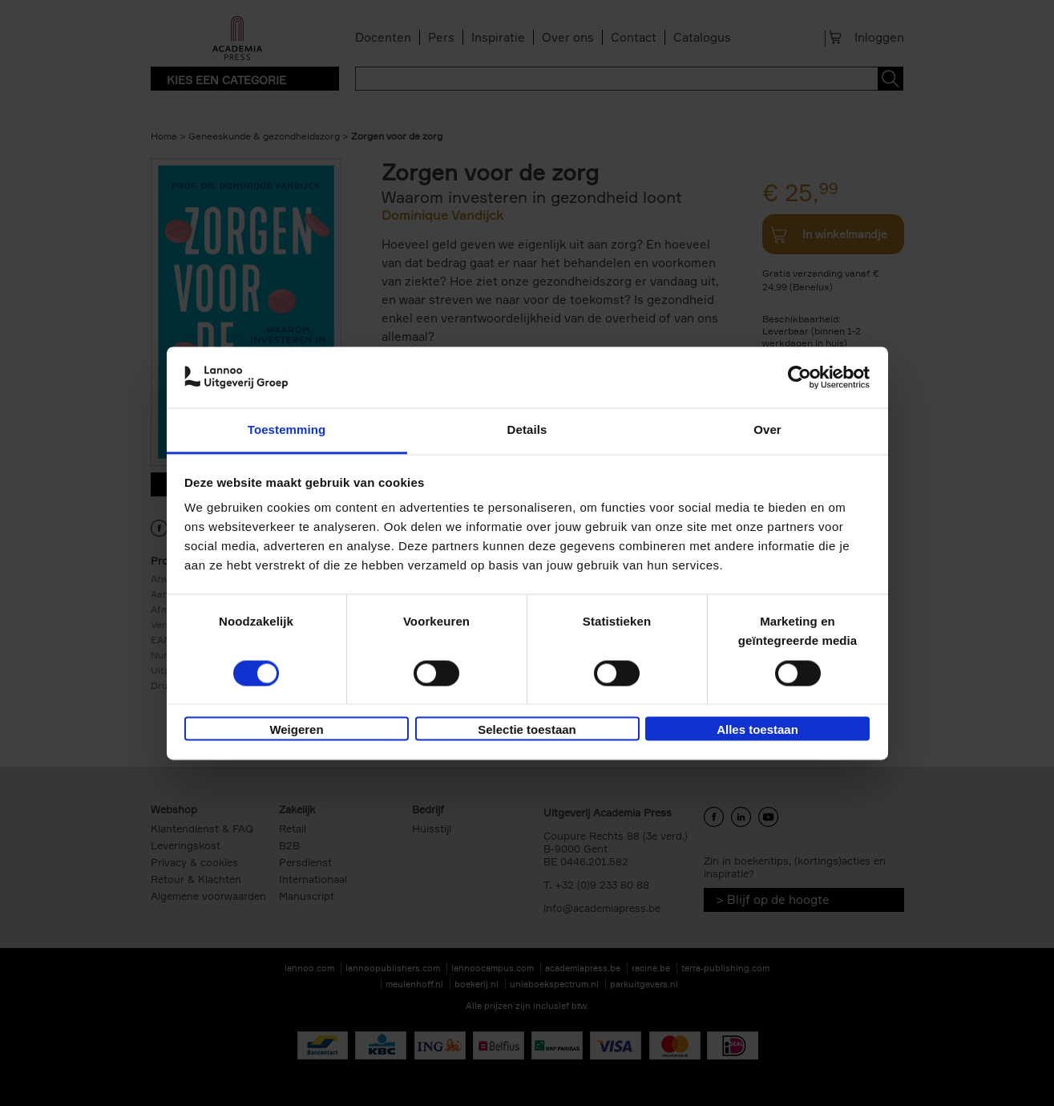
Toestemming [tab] (287, 430)
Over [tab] (767, 430)
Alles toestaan (757, 730)
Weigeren (296, 730)
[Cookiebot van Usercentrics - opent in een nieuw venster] (799, 377)
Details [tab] (527, 430)
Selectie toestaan (527, 730)
